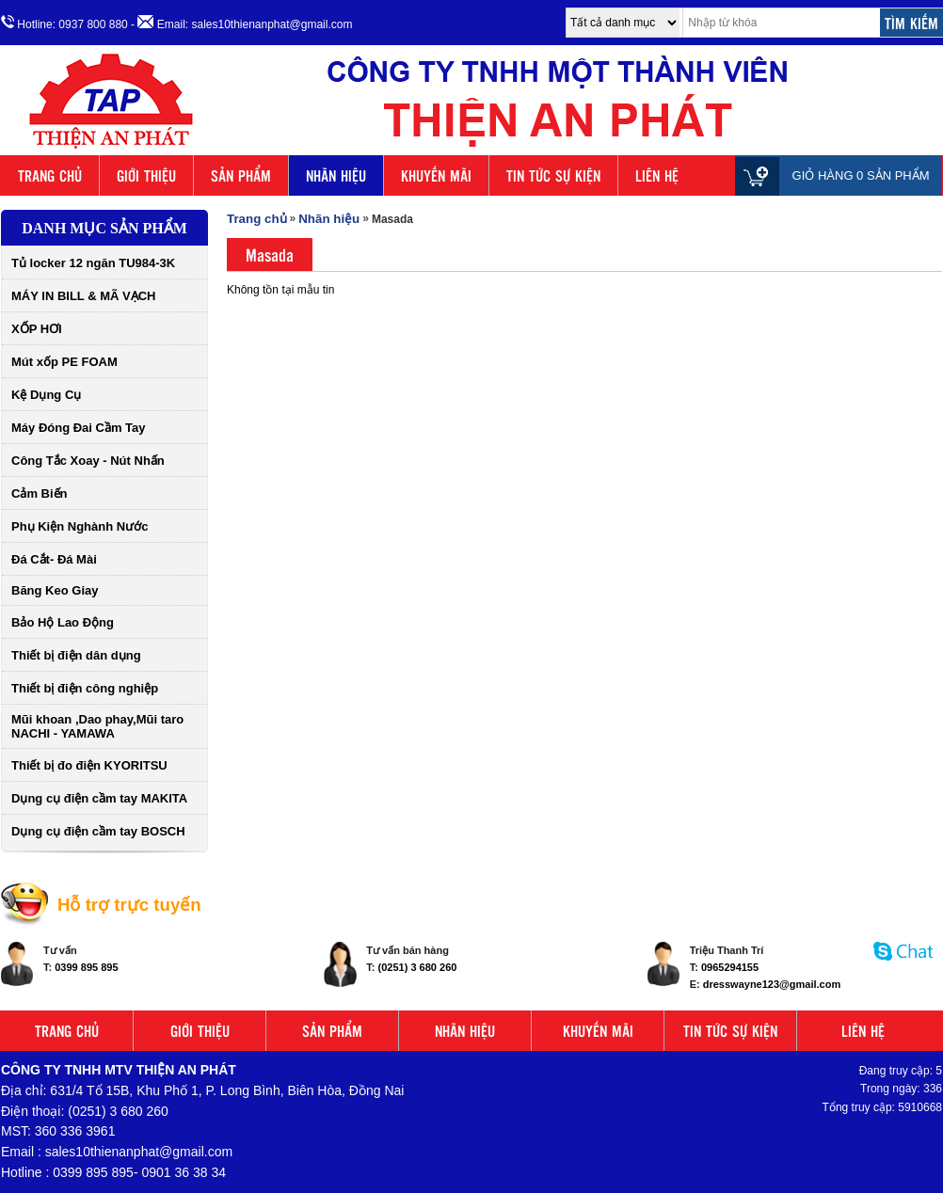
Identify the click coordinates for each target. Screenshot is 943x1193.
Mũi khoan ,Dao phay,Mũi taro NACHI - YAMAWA (97, 726)
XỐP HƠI (36, 329)
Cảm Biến (39, 493)
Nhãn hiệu (329, 219)
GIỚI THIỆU (146, 175)
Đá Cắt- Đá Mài (54, 559)
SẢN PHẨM (241, 175)
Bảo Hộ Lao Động (62, 622)
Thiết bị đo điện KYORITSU (89, 765)
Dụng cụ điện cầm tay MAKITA (99, 798)
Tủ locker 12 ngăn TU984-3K (93, 263)
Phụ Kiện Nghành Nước (79, 526)
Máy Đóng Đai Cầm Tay (78, 428)
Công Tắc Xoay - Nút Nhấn (88, 460)
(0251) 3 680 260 (417, 967)
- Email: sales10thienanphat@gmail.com (241, 23)
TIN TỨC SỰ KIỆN (553, 175)
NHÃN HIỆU (336, 175)
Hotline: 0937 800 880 (64, 23)
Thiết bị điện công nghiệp (84, 688)
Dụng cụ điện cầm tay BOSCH (98, 831)
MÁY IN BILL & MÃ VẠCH (83, 296)
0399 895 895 (86, 967)
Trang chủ (257, 219)
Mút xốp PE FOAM (64, 362)
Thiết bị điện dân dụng (76, 655)
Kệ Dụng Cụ (46, 395)
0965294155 (730, 967)
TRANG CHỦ (50, 175)
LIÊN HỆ (657, 175)
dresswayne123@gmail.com (771, 984)
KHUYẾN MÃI (436, 175)
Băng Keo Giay (54, 590)
